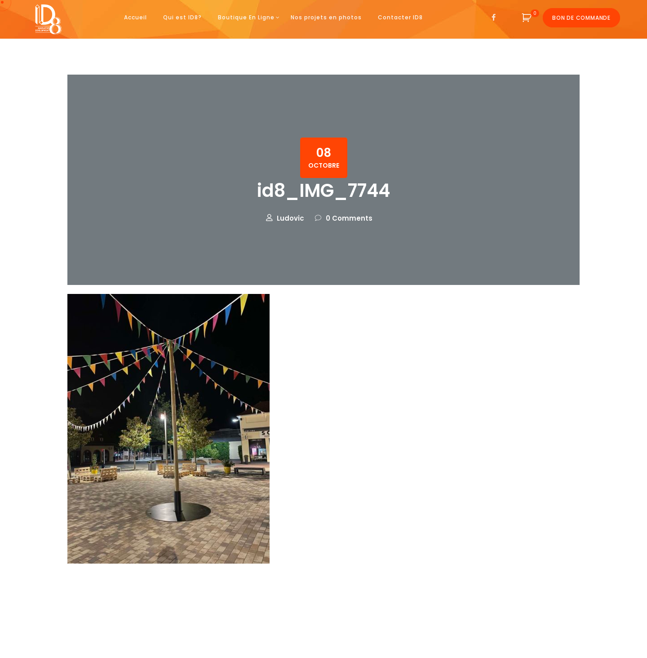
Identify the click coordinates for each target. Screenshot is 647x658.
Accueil (135, 17)
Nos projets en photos (326, 17)
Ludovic (290, 218)
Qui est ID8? (182, 17)
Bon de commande (581, 18)
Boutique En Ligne (246, 17)
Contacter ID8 (400, 17)
